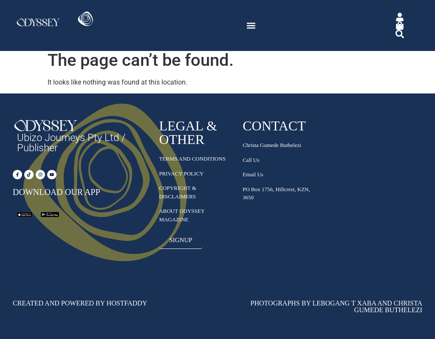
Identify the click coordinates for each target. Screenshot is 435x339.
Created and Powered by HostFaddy (80, 303)
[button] (251, 26)
